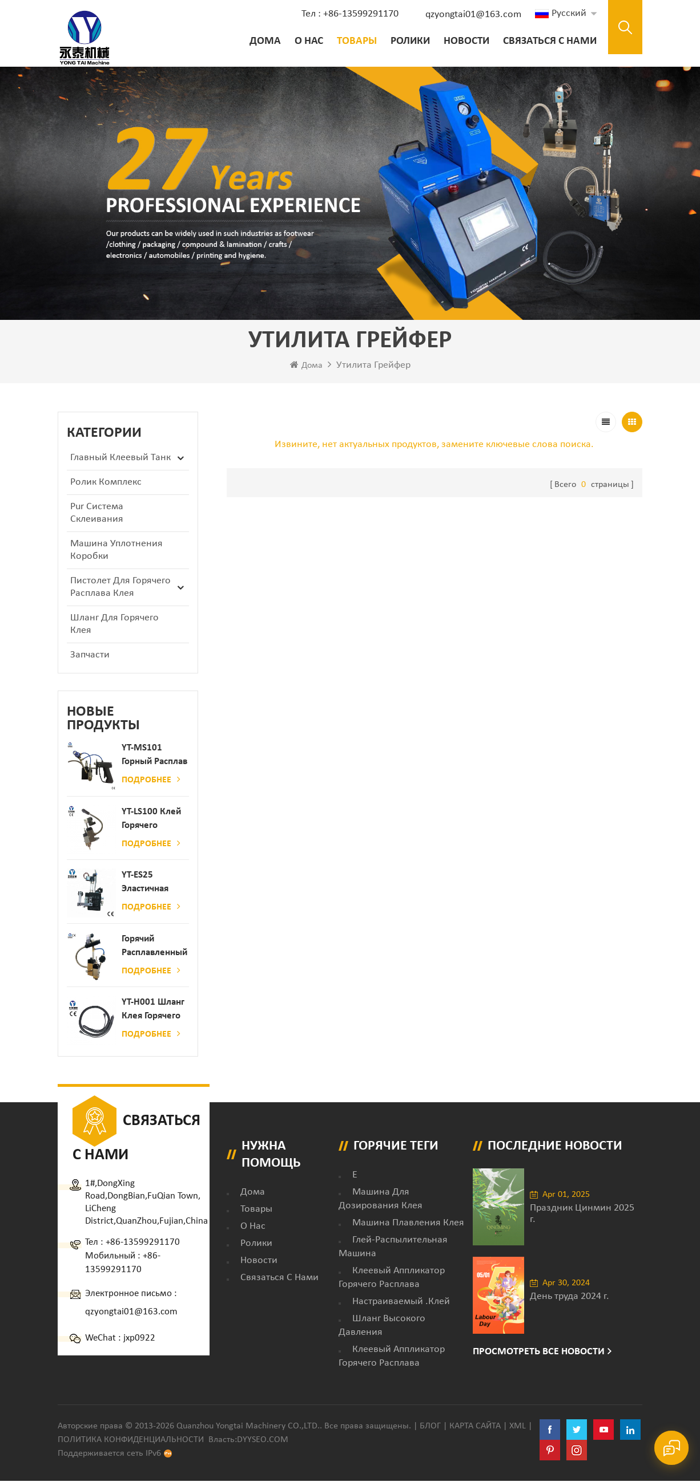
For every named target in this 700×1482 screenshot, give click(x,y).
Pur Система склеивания (96, 514)
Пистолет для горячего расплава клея (120, 588)
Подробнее (151, 781)
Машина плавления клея (408, 1224)
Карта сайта (475, 1427)
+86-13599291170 (143, 1243)
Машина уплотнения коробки (116, 551)
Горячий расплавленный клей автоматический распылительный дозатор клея (155, 948)
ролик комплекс (106, 483)
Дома (262, 41)
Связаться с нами (547, 41)
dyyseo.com (262, 1441)
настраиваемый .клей (401, 1302)
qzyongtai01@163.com (470, 14)
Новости (463, 41)
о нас (306, 41)
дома (252, 1193)
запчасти (90, 656)
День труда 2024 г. (569, 1298)
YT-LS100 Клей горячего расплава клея (152, 821)
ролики (407, 41)
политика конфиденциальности (131, 1441)
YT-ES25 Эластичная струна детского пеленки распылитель (149, 885)
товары (256, 1210)
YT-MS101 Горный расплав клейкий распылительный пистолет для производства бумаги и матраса (155, 757)
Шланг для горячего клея (114, 626)
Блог (430, 1427)
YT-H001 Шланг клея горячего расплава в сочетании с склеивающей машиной (153, 1012)
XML (517, 1427)
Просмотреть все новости (539, 1352)
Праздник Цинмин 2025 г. (582, 1215)
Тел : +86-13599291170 (347, 14)
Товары (354, 41)
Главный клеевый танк (120, 459)
